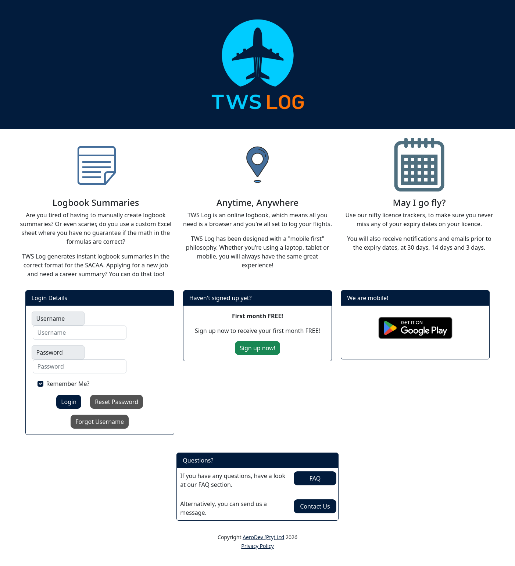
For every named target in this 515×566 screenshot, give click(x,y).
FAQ (315, 478)
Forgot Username (99, 422)
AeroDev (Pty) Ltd (263, 537)
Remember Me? (68, 384)
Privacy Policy (257, 545)
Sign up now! (257, 348)
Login (68, 402)
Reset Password (116, 402)
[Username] (79, 333)
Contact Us (315, 506)
